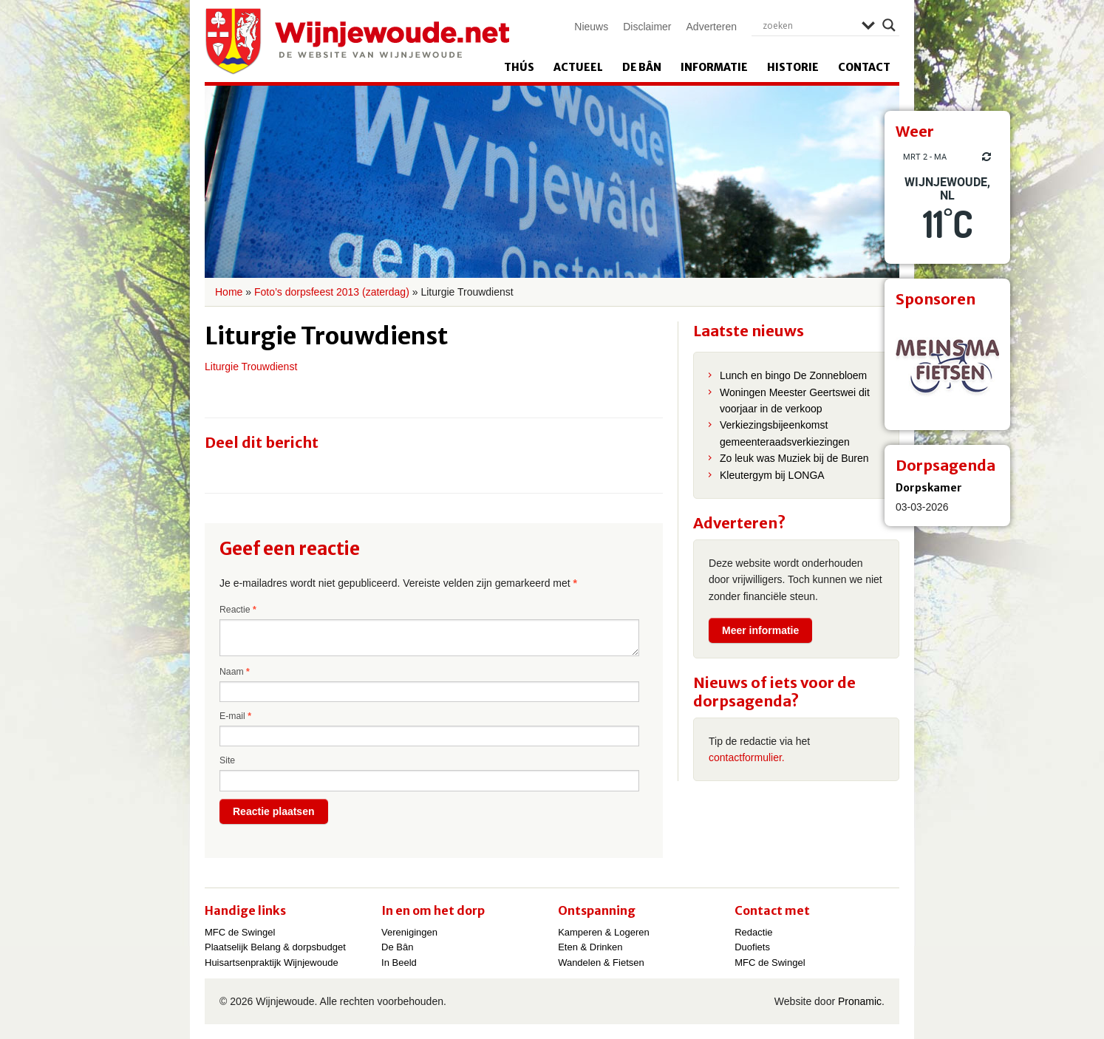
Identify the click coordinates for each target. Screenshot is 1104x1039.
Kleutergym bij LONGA (772, 475)
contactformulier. (747, 757)
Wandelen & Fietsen (601, 962)
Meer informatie (760, 630)
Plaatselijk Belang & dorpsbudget (275, 947)
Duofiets (752, 947)
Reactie (237, 609)
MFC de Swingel (240, 932)
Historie (793, 67)
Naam (234, 672)
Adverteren (711, 27)
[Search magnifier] (889, 25)
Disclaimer (647, 27)
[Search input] (808, 25)
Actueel (578, 67)
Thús (519, 67)
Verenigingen (409, 932)
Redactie (753, 932)
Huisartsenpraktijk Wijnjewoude (271, 962)
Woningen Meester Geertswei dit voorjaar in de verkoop (795, 400)
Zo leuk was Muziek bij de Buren (794, 458)
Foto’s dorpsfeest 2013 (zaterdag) (331, 292)
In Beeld (399, 962)
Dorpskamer (929, 487)
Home (228, 292)
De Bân (641, 67)
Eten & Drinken (590, 947)
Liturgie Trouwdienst (251, 366)
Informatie (714, 67)
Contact (864, 67)
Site (227, 760)
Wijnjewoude (357, 41)
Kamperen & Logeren (604, 932)
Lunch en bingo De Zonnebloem (793, 375)
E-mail (235, 716)
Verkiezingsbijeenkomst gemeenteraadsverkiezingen (785, 433)
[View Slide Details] (947, 367)
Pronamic (860, 1001)
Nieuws (591, 27)
